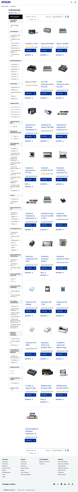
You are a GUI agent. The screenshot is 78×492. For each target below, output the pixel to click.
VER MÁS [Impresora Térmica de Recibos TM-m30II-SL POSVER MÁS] (44, 354)
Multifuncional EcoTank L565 (46, 387)
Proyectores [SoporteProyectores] (24, 463)
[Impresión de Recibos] (10, 232)
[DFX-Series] (10, 66)
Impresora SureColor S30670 (45, 258)
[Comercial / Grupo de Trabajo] (10, 35)
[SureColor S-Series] (10, 263)
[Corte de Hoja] (10, 338)
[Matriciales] (10, 45)
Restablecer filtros (13, 12)
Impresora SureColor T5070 (63, 257)
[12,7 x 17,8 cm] (10, 109)
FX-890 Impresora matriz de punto (63, 84)
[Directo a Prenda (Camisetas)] (10, 312)
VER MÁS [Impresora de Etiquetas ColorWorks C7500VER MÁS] (29, 136)
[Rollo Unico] (10, 344)
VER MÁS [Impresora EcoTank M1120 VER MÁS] (44, 179)
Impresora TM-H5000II (31, 303)
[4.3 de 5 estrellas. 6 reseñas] (31, 47)
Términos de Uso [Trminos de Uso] (21, 490)
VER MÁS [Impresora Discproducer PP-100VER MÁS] (29, 179)
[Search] (71, 2)
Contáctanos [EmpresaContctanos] (61, 472)
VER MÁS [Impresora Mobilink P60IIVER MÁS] (60, 225)
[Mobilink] (10, 216)
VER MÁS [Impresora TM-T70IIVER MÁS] (44, 311)
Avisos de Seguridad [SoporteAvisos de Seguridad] (26, 474)
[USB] (10, 96)
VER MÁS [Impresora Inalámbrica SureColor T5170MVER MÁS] (60, 179)
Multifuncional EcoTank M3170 (62, 387)
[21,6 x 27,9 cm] (10, 114)
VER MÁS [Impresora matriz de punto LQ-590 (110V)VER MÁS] (44, 225)
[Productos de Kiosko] (10, 201)
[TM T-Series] (10, 218)
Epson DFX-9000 (47, 44)
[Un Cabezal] (10, 382)
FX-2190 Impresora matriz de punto (47, 84)
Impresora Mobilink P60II (62, 214)
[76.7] (10, 281)
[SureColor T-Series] (10, 267)
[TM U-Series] (10, 221)
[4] (10, 370)
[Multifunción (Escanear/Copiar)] (10, 355)
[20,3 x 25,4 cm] (10, 111)
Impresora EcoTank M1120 (47, 169)
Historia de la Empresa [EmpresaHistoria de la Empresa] (63, 463)
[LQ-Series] (10, 74)
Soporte (28, 55)
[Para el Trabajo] (10, 25)
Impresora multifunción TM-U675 (32, 258)
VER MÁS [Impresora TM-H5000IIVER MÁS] (29, 311)
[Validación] (10, 249)
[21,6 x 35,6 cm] (10, 116)
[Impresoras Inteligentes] (10, 212)
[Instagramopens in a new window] (68, 484)
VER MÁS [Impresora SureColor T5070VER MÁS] (60, 268)
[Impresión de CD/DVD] (10, 181)
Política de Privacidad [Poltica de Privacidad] (30, 490)
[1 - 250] (10, 126)
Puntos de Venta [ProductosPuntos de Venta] (6, 468)
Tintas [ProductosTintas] (3, 474)
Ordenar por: (48, 16)
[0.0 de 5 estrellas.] (47, 47)
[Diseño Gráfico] (10, 316)
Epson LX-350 (31, 82)
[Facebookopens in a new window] (54, 484)
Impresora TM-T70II (46, 303)
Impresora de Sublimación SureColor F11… (63, 127)
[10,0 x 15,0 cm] (10, 106)
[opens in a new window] (72, 484)
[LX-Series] (10, 76)
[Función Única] (10, 43)
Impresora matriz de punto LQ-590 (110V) (47, 215)
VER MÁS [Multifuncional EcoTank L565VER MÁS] (44, 395)
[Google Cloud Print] (10, 92)
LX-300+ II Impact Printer (31, 387)
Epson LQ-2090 (62, 44)
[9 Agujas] (10, 150)
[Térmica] (10, 245)
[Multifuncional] (10, 47)
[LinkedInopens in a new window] (65, 484)
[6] (10, 373)
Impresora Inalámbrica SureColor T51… (63, 170)
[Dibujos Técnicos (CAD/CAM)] (10, 308)
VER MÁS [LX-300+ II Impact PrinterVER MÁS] (29, 395)
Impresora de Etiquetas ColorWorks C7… (32, 127)
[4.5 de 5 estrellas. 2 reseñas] (62, 392)
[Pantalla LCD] (10, 190)
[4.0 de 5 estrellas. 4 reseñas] (47, 174)
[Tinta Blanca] (10, 359)
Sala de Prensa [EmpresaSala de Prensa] (61, 470)
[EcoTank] (10, 71)
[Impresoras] (10, 198)
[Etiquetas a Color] (10, 39)
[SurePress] (10, 78)
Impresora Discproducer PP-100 (30, 170)
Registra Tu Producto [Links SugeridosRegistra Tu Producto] (44, 461)
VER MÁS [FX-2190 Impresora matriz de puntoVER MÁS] (44, 93)
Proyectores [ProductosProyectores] (5, 463)
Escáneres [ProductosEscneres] (4, 466)
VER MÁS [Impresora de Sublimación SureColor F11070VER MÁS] (60, 136)
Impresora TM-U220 (62, 303)
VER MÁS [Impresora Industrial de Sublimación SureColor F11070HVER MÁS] (29, 225)
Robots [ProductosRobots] (4, 470)
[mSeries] (10, 223)
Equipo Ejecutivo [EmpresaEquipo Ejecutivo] (62, 466)
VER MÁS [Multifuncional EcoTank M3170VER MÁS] (60, 395)
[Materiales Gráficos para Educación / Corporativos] (10, 324)
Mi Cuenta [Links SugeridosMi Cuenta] (41, 463)
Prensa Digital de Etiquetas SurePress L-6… (32, 431)
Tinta (26, 184)
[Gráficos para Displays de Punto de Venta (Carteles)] (10, 319)
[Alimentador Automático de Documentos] (10, 157)
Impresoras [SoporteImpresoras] (23, 461)
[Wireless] (10, 98)
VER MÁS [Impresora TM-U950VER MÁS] (29, 354)
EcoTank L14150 (32, 44)
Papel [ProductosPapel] (3, 476)
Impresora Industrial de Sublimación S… (32, 215)
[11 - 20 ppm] (10, 138)
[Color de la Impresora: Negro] (10, 166)
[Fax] (10, 170)
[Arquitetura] (10, 306)
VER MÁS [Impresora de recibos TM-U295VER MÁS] (44, 136)
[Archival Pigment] (10, 290)
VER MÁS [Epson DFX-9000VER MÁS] (44, 50)
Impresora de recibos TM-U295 (47, 126)
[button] (66, 17)
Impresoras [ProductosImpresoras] (5, 461)
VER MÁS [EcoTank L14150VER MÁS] (29, 50)
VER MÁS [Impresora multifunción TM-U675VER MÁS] (29, 268)
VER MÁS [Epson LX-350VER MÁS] (29, 93)
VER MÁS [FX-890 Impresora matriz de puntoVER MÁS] (60, 93)
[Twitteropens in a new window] (57, 484)
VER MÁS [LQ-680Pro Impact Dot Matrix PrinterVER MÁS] (60, 354)
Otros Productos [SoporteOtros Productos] (25, 472)
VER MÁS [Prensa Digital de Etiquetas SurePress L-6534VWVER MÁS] (29, 440)
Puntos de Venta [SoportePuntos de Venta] (25, 468)
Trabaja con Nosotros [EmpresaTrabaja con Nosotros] (63, 468)
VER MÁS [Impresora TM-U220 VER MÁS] (60, 311)
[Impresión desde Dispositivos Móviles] (10, 184)
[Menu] (75, 2)
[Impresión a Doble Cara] (10, 177)
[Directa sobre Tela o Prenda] (10, 294)
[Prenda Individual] (10, 341)
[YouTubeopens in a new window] (61, 484)
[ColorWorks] (10, 64)
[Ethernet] (10, 89)
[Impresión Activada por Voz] (10, 173)
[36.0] (10, 278)
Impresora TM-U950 (31, 344)
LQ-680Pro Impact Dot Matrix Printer (61, 345)
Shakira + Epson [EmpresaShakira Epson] (62, 474)
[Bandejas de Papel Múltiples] (10, 162)
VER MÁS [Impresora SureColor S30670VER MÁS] (44, 268)
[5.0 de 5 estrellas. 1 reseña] (31, 85)
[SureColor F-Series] (10, 259)
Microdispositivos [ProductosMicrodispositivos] (6, 472)
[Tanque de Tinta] (10, 54)
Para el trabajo (5, 6)
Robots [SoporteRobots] (22, 470)
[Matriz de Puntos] (10, 236)
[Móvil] (10, 242)
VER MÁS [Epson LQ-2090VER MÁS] (60, 50)
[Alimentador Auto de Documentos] (10, 153)
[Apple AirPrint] (10, 87)
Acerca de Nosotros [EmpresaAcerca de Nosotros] (62, 461)
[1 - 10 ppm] (10, 136)
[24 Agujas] (10, 148)
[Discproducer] (10, 69)
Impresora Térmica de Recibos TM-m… (47, 345)
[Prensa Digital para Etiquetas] (10, 50)
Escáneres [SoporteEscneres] (23, 466)
